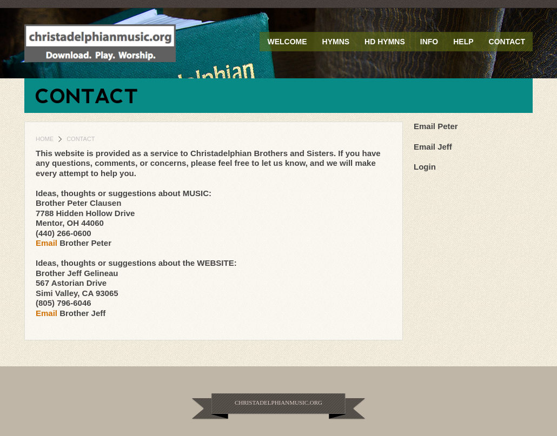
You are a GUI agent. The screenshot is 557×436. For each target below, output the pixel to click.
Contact (507, 41)
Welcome (287, 41)
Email (47, 242)
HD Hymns (384, 41)
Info (429, 41)
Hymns (336, 41)
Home (45, 139)
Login (425, 166)
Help (463, 41)
